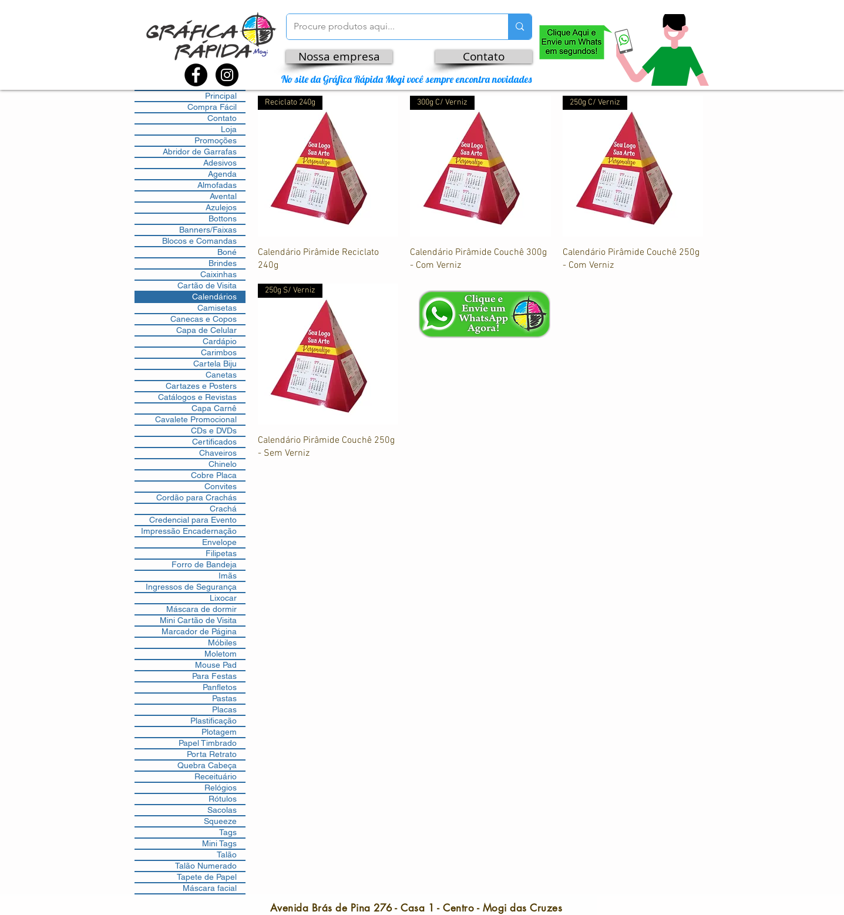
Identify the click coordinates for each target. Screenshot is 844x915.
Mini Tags (219, 843)
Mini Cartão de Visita (198, 620)
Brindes (223, 263)
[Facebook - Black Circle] (195, 74)
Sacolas (222, 810)
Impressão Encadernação (189, 531)
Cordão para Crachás (196, 497)
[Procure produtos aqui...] (389, 26)
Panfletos (220, 687)
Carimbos (219, 352)
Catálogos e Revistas (197, 397)
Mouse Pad (216, 665)
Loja (229, 129)
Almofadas (217, 185)
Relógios (220, 787)
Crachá (223, 508)
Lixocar (223, 598)
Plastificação (213, 720)
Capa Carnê (214, 408)
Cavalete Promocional (196, 419)
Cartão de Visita (207, 285)
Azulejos (221, 207)
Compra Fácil (212, 107)
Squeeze (220, 821)
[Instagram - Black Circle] (227, 74)
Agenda (222, 174)
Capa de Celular (206, 330)
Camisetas (217, 307)
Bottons (223, 218)
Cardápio (220, 341)
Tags (228, 832)
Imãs (227, 575)
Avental (223, 196)
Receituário (215, 776)
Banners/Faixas (208, 229)
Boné (227, 252)
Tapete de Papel (207, 877)
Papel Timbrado (208, 743)
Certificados (214, 441)
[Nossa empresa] (339, 56)
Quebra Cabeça (207, 765)
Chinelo (223, 464)
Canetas (221, 374)
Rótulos (223, 798)
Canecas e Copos (203, 319)
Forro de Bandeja (204, 564)
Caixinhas (218, 274)
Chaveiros (218, 453)
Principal (221, 95)
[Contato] (483, 56)
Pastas (224, 698)
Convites (220, 486)
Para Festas (214, 676)
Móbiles (222, 642)
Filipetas (221, 553)
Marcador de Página (199, 631)
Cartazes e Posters (201, 386)
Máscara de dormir (201, 609)
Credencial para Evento (193, 519)
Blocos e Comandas (199, 240)
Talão (227, 854)
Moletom (220, 653)
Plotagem (219, 731)
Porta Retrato (212, 754)
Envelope (219, 542)
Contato (222, 118)
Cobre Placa (214, 475)
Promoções (215, 140)
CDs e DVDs (214, 430)
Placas (224, 709)
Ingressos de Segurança (191, 586)
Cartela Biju (215, 363)
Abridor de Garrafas (200, 151)
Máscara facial (210, 888)
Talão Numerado (206, 865)
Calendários (214, 296)
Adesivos (220, 162)
